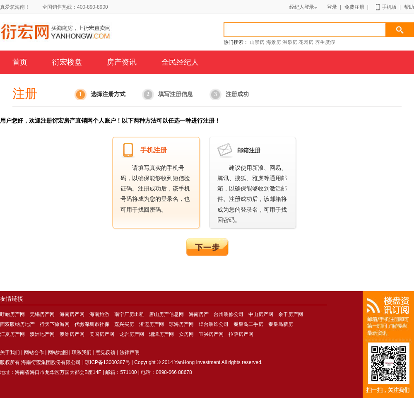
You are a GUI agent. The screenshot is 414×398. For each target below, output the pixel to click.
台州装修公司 (228, 314)
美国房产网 (101, 334)
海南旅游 (99, 314)
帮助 (409, 7)
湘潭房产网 (161, 334)
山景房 (257, 42)
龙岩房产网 (131, 334)
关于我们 (10, 352)
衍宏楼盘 (67, 62)
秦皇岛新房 (280, 324)
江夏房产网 (12, 334)
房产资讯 (122, 62)
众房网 (186, 334)
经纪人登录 (303, 7)
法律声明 (130, 352)
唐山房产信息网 (166, 314)
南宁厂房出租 (129, 314)
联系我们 (81, 352)
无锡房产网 (42, 314)
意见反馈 (106, 352)
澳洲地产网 (42, 334)
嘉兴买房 (124, 324)
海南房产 (199, 314)
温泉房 (289, 42)
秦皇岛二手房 (248, 324)
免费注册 (354, 7)
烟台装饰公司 (214, 324)
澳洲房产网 (72, 334)
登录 (332, 7)
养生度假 (325, 42)
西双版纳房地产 (17, 324)
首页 (19, 62)
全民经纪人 (180, 62)
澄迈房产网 (151, 324)
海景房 (273, 42)
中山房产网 (260, 314)
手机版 (389, 7)
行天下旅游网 (55, 324)
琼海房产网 (181, 324)
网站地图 (58, 352)
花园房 (305, 42)
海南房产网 (98, 33)
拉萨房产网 (241, 334)
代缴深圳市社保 (92, 324)
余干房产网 (290, 314)
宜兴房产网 (211, 334)
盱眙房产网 (12, 314)
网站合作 (34, 352)
